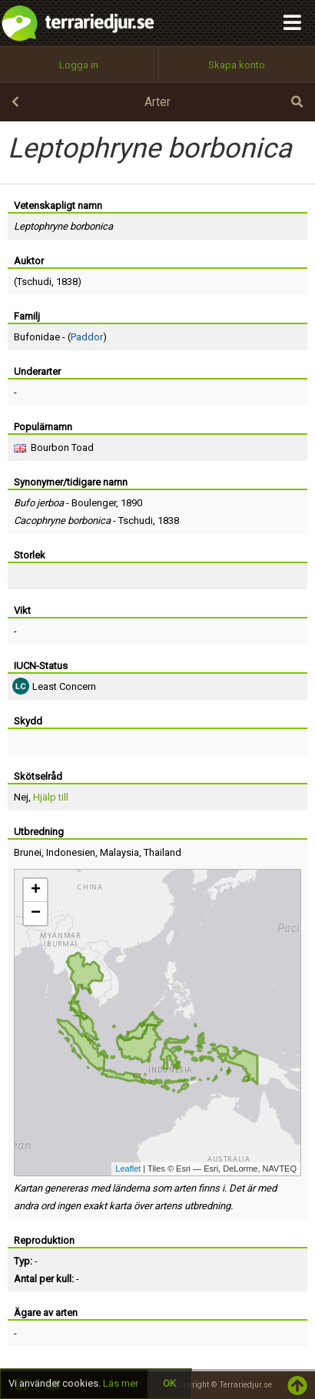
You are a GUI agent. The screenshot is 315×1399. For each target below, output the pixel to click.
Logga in (78, 65)
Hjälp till (50, 797)
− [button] (36, 913)
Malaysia (119, 852)
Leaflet (128, 1168)
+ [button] (36, 890)
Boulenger (93, 503)
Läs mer (120, 1383)
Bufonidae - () (60, 337)
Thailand (162, 852)
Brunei (27, 852)
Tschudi (34, 281)
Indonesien (70, 852)
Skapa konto (236, 65)
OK (169, 1383)
